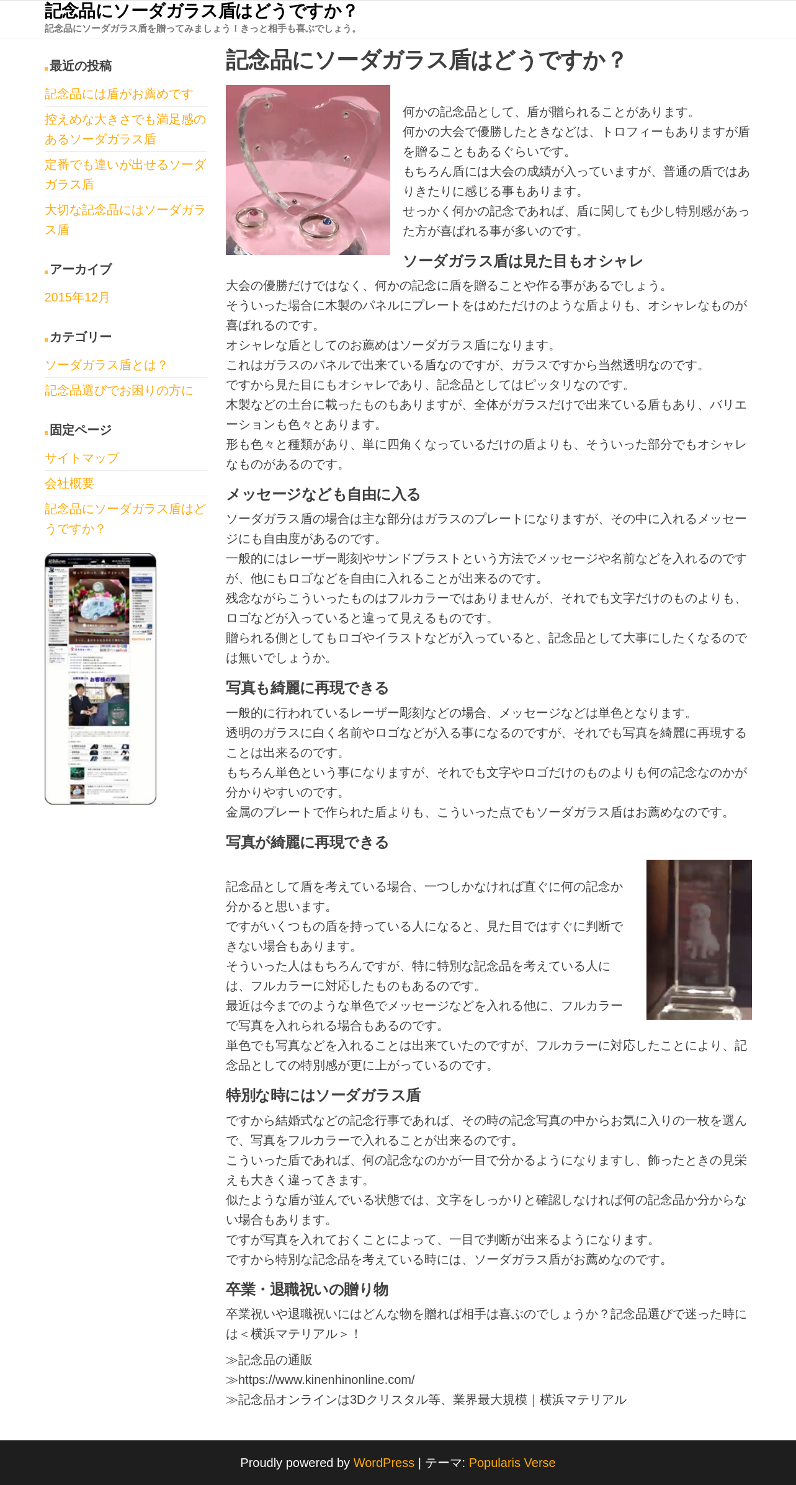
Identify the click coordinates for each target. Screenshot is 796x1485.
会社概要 (69, 483)
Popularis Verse (512, 1462)
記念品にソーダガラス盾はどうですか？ (202, 10)
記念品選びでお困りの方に (119, 390)
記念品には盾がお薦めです (119, 93)
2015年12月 (78, 297)
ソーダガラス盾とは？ (107, 365)
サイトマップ (82, 458)
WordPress (384, 1462)
